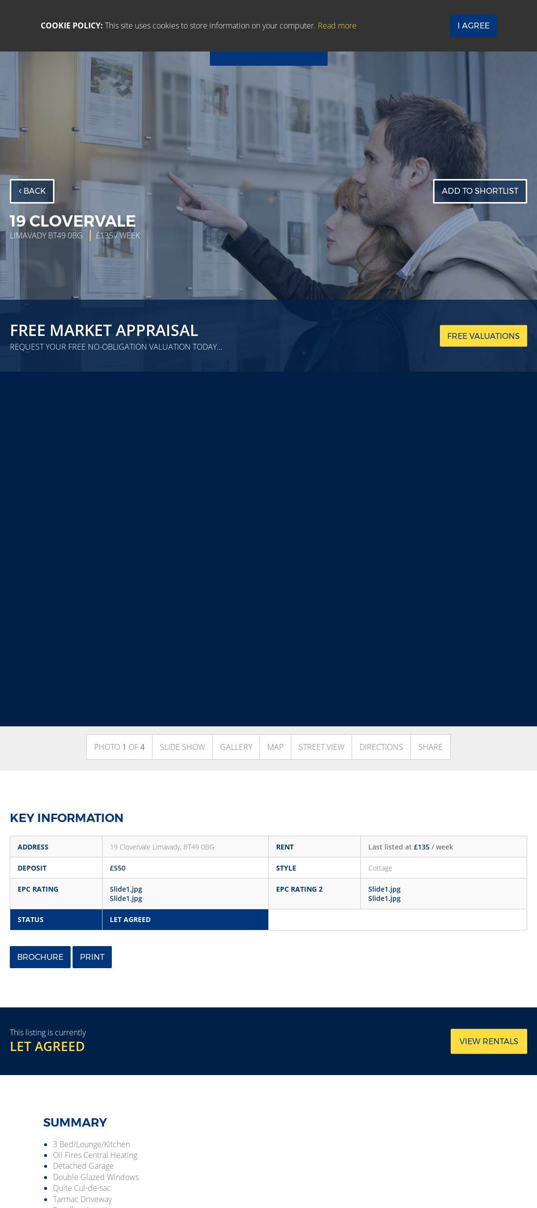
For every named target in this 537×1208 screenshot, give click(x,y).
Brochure (40, 957)
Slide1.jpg (126, 889)
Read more (337, 25)
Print (92, 957)
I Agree (473, 25)
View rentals (489, 1041)
